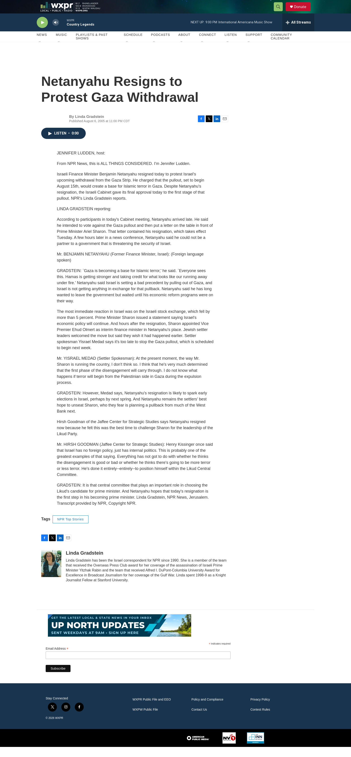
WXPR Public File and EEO (152, 709)
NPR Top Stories (70, 529)
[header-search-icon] (280, 11)
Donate (303, 11)
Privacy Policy (260, 709)
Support (254, 45)
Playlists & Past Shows (92, 46)
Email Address (57, 659)
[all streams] (298, 32)
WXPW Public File (145, 719)
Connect (207, 45)
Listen (231, 45)
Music (61, 45)
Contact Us (199, 719)
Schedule (133, 45)
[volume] (56, 33)
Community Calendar (281, 46)
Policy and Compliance (207, 709)
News (42, 45)
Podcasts (160, 45)
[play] (42, 32)
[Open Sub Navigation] (40, 52)
